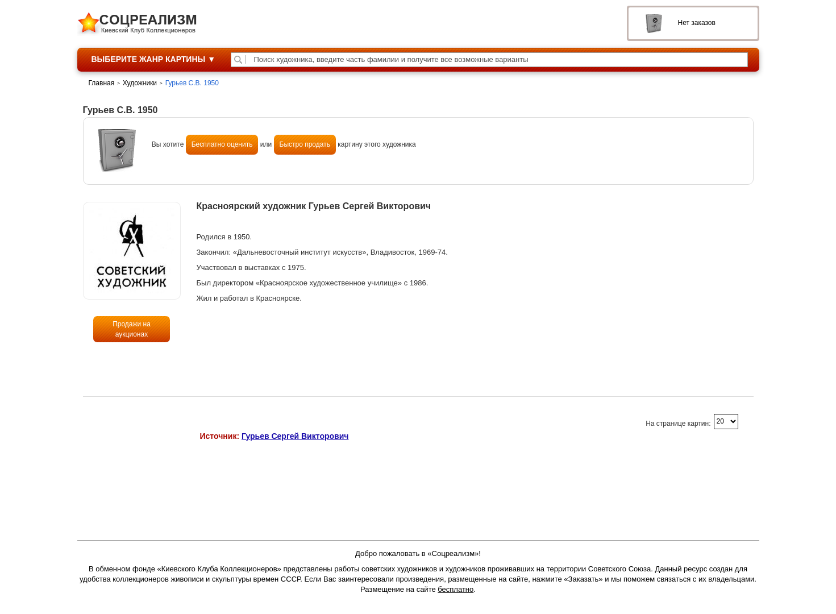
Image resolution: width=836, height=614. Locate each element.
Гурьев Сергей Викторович (295, 436)
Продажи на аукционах (132, 329)
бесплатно (455, 589)
